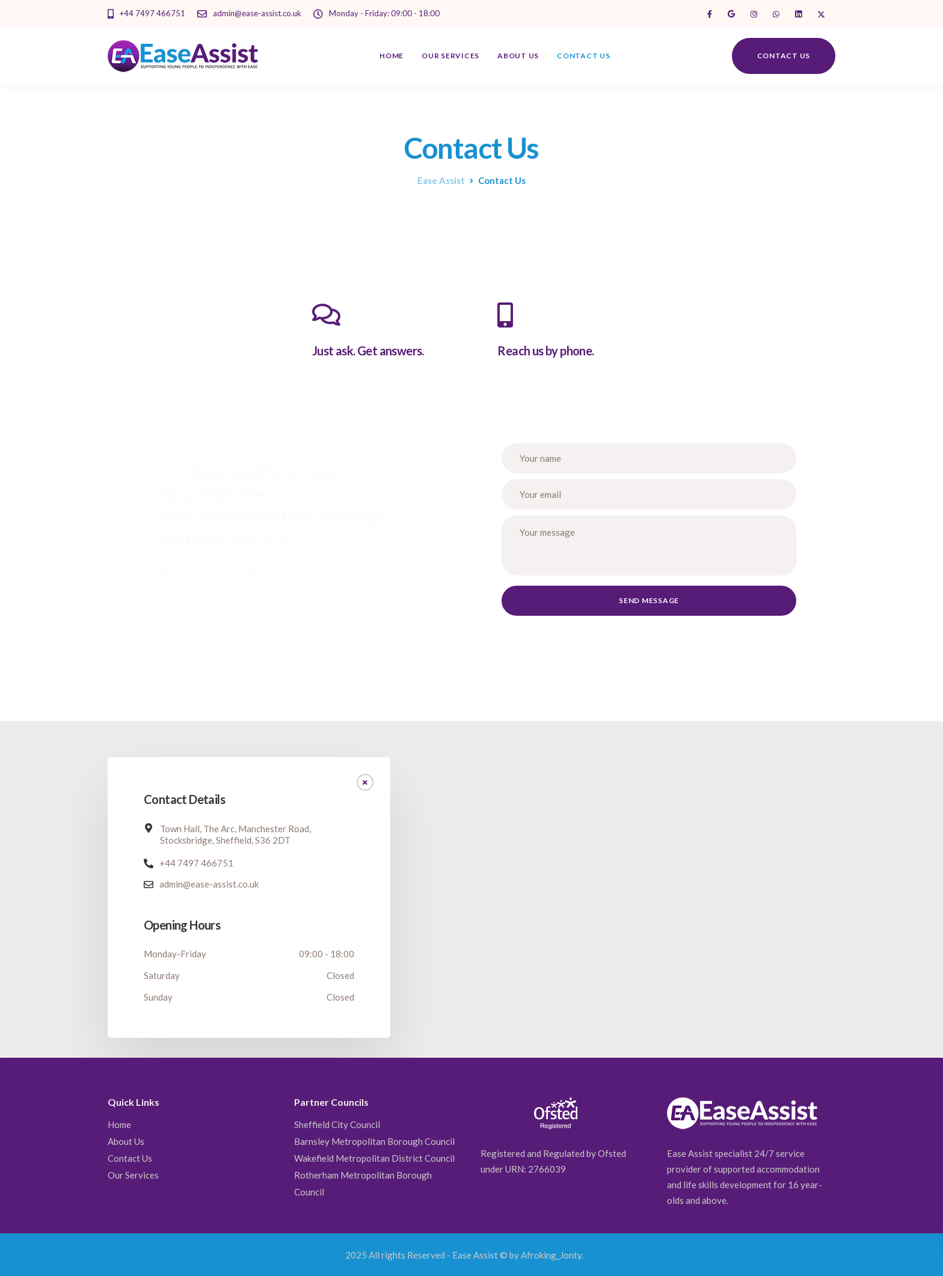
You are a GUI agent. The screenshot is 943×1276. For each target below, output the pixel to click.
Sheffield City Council (337, 1124)
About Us (518, 55)
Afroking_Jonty (551, 1255)
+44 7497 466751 (196, 862)
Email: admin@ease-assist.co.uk (239, 570)
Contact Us (583, 55)
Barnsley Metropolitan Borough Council (374, 1141)
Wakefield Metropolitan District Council (374, 1158)
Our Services (450, 55)
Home (391, 55)
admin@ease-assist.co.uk (209, 884)
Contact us (784, 55)
